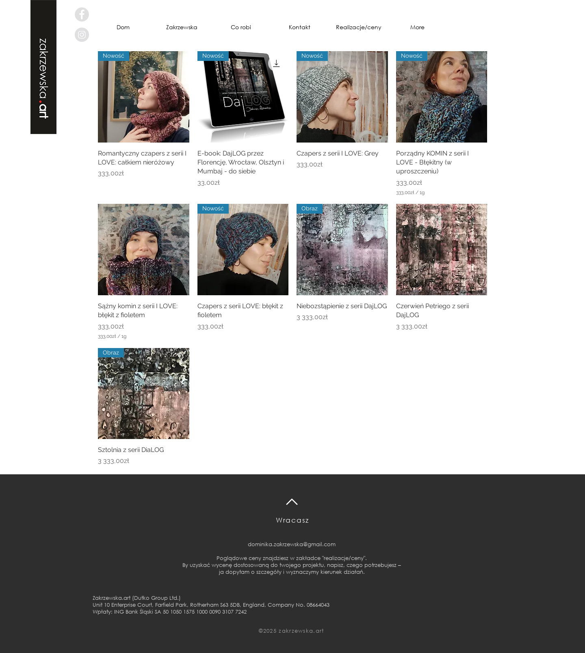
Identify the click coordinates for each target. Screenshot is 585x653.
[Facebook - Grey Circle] (82, 14)
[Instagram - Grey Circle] (82, 35)
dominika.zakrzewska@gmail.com (292, 544)
